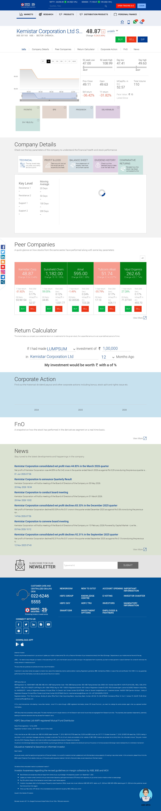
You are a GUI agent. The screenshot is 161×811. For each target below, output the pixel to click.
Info (24, 49)
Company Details (40, 49)
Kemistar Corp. (28, 269)
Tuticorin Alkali (107, 269)
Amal (80, 269)
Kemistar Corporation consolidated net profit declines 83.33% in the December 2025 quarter (65, 505)
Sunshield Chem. (54, 269)
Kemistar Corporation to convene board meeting (41, 521)
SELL (32, 309)
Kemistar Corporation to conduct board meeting (41, 492)
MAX (74, 61)
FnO (125, 49)
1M (57, 61)
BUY (23, 309)
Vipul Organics (133, 269)
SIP (143, 39)
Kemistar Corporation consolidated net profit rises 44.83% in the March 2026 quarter (61, 466)
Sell (131, 39)
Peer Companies (63, 49)
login (141, 6)
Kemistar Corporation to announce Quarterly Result (43, 479)
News (136, 49)
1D (48, 61)
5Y (69, 61)
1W (53, 61)
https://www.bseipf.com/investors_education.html (28, 761)
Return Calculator (86, 49)
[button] (112, 31)
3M (61, 61)
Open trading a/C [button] (126, 6)
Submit (128, 565)
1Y (65, 61)
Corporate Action (109, 49)
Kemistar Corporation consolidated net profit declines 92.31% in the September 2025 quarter (66, 534)
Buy (120, 39)
